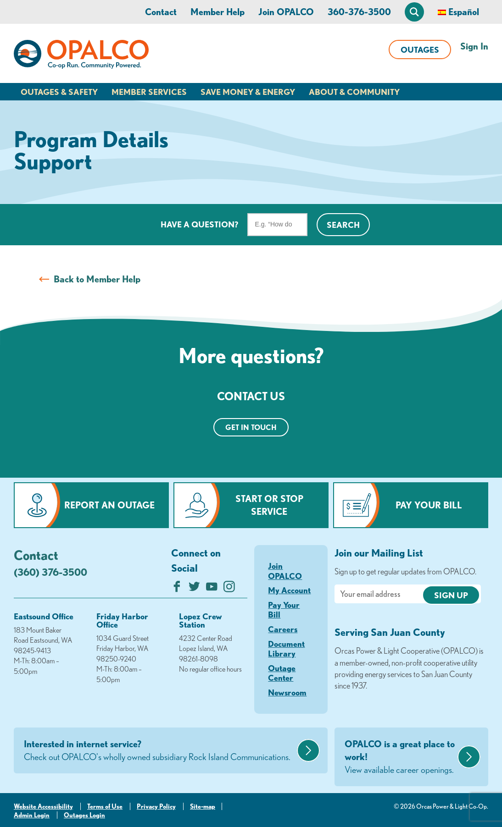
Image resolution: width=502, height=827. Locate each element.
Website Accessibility (43, 806)
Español (463, 11)
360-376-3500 (359, 11)
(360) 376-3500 (50, 572)
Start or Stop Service (269, 505)
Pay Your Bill (429, 505)
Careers (282, 629)
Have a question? (199, 224)
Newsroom (287, 692)
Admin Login (32, 815)
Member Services (149, 91)
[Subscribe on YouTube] (212, 589)
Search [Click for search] (343, 224)
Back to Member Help (97, 279)
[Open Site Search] (414, 12)
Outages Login (84, 815)
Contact (161, 11)
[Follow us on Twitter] (194, 589)
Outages (420, 49)
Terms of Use (105, 806)
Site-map (202, 806)
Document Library (286, 648)
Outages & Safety (59, 91)
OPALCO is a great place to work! (400, 757)
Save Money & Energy (248, 91)
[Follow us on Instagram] (229, 589)
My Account (289, 590)
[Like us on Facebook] (177, 589)
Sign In (474, 46)
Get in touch (251, 427)
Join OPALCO (286, 11)
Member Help (217, 11)
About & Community (354, 91)
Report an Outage (109, 505)
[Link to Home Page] (81, 56)
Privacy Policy (156, 806)
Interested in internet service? (159, 751)
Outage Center (282, 673)
